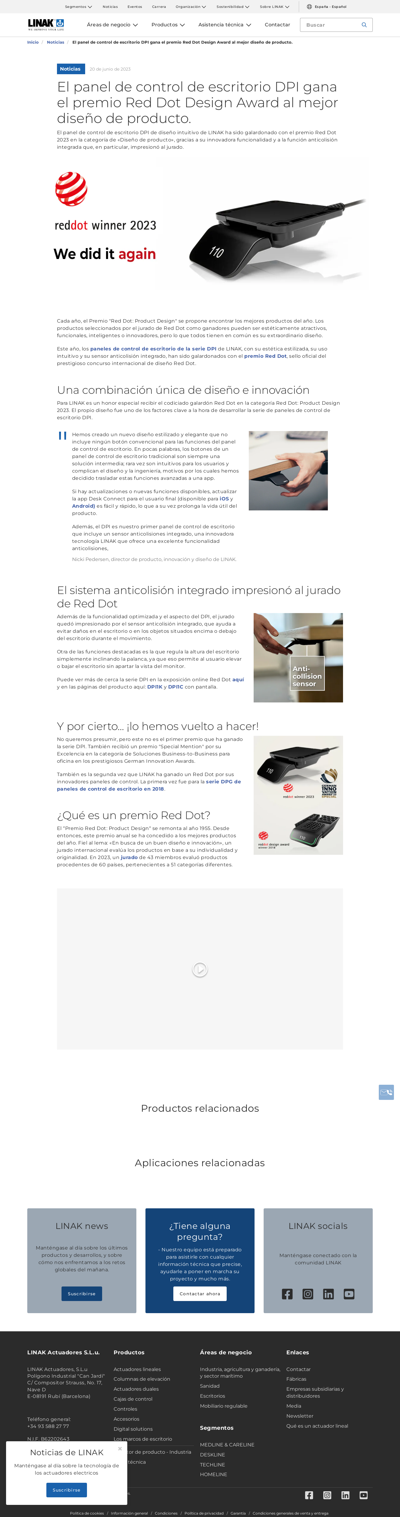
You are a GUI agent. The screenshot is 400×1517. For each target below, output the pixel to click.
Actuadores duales (136, 1389)
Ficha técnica (130, 1462)
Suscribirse (82, 1293)
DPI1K (155, 687)
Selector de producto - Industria (152, 1452)
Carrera (159, 7)
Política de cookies (87, 1513)
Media (293, 1406)
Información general (129, 1513)
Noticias (110, 7)
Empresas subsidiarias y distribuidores (315, 1392)
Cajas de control (133, 1399)
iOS (224, 499)
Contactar (298, 1369)
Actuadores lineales (137, 1369)
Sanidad (210, 1386)
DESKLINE (212, 1455)
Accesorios (126, 1419)
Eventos (135, 7)
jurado (129, 857)
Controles (125, 1409)
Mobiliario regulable (224, 1406)
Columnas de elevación (142, 1379)
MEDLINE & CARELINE (227, 1445)
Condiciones (166, 1513)
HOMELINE (213, 1474)
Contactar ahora (200, 1293)
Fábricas (296, 1379)
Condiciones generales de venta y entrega (290, 1513)
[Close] (120, 1448)
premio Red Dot (265, 356)
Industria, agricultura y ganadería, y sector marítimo (240, 1372)
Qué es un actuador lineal (317, 1426)
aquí (238, 679)
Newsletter (299, 1416)
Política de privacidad (204, 1513)
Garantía (238, 1513)
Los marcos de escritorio (143, 1439)
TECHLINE (212, 1465)
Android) (83, 506)
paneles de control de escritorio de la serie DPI (153, 349)
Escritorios (212, 1396)
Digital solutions (133, 1429)
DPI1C (176, 687)
